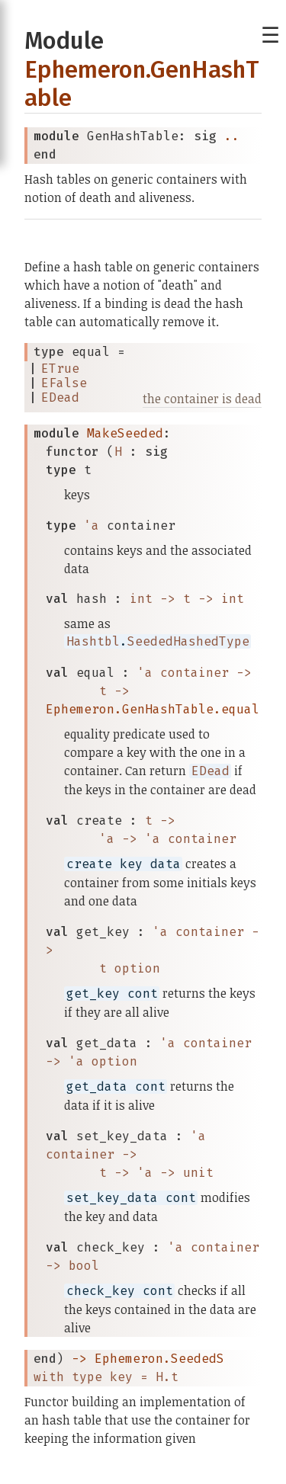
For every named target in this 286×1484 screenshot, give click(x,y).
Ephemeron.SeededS (159, 1358)
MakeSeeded (125, 433)
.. (231, 136)
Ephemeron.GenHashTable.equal (152, 709)
